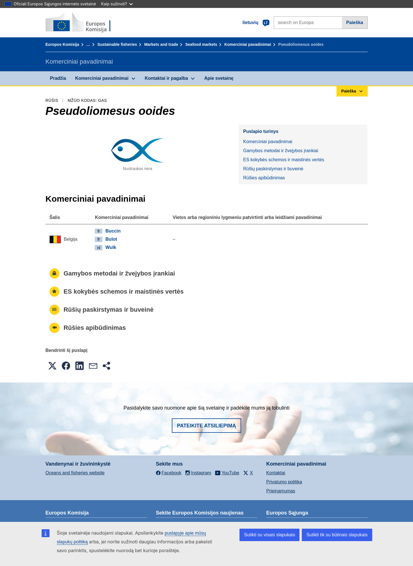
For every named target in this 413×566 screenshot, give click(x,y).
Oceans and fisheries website (75, 472)
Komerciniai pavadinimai (247, 44)
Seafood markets (201, 44)
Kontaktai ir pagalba (166, 78)
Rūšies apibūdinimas (264, 177)
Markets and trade (161, 44)
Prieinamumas (280, 490)
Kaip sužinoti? (117, 3)
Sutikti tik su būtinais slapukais (336, 534)
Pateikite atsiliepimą (206, 426)
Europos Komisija (62, 44)
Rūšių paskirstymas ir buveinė (273, 168)
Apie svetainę (218, 78)
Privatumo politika (284, 481)
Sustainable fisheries (117, 44)
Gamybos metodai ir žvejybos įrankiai (280, 150)
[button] (52, 365)
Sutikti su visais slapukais (269, 534)
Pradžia (58, 78)
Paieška (354, 22)
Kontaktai (275, 472)
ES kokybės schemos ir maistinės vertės (283, 159)
